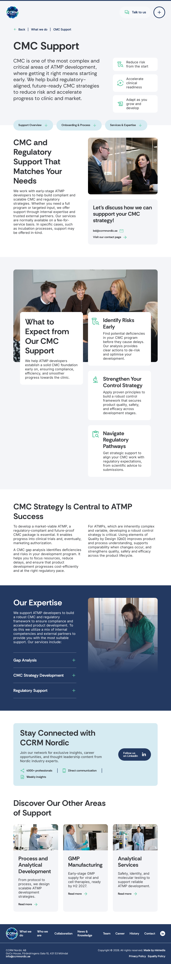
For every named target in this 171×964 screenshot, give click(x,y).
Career (120, 934)
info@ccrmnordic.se (18, 956)
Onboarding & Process (75, 125)
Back (21, 29)
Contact (149, 934)
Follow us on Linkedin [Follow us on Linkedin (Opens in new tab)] (130, 754)
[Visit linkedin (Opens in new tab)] (162, 933)
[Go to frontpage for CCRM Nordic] (12, 12)
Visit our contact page (107, 237)
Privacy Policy (137, 956)
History (134, 934)
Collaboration (63, 934)
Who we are (42, 933)
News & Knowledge (84, 933)
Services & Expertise (123, 125)
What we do (39, 29)
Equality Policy (156, 956)
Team (106, 934)
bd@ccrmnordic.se (105, 230)
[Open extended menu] (159, 12)
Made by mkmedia (154, 950)
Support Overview (30, 125)
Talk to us (139, 12)
